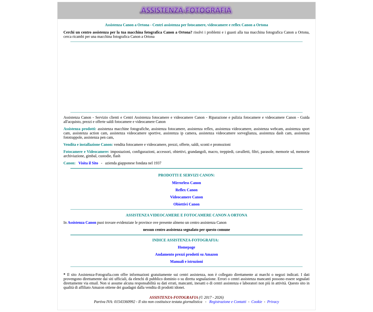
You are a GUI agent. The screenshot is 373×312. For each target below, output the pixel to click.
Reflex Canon (187, 190)
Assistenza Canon (82, 222)
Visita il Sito (88, 163)
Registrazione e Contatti (227, 302)
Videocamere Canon (186, 197)
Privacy (273, 302)
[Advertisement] (186, 77)
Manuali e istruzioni (186, 261)
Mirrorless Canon (186, 183)
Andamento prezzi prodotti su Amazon (186, 254)
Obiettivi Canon (186, 204)
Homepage (186, 247)
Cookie (256, 302)
